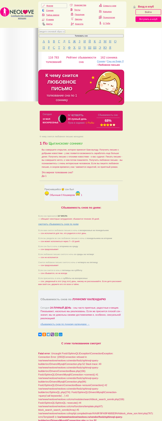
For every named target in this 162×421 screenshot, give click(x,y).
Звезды (78, 19)
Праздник (79, 14)
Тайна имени (52, 15)
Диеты (49, 24)
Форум (49, 5)
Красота (79, 24)
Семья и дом (109, 5)
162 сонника (108, 57)
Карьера (107, 11)
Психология (109, 17)
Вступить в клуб (148, 19)
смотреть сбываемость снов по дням (58, 224)
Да (44, 176)
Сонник (50, 10)
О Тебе (106, 23)
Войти (148, 12)
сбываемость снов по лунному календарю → (65, 324)
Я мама (50, 19)
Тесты (77, 10)
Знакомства (80, 5)
